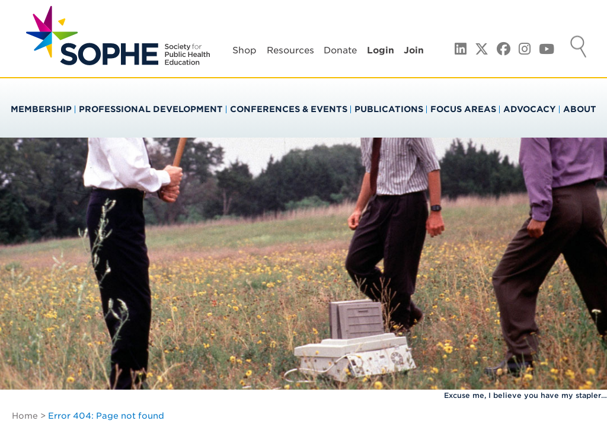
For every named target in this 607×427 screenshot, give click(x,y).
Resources (290, 50)
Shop (244, 50)
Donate (340, 50)
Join (414, 50)
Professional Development (151, 109)
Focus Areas (463, 109)
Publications (388, 109)
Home (25, 415)
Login (380, 50)
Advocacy (529, 109)
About (579, 109)
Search (578, 48)
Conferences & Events (288, 109)
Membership (41, 109)
